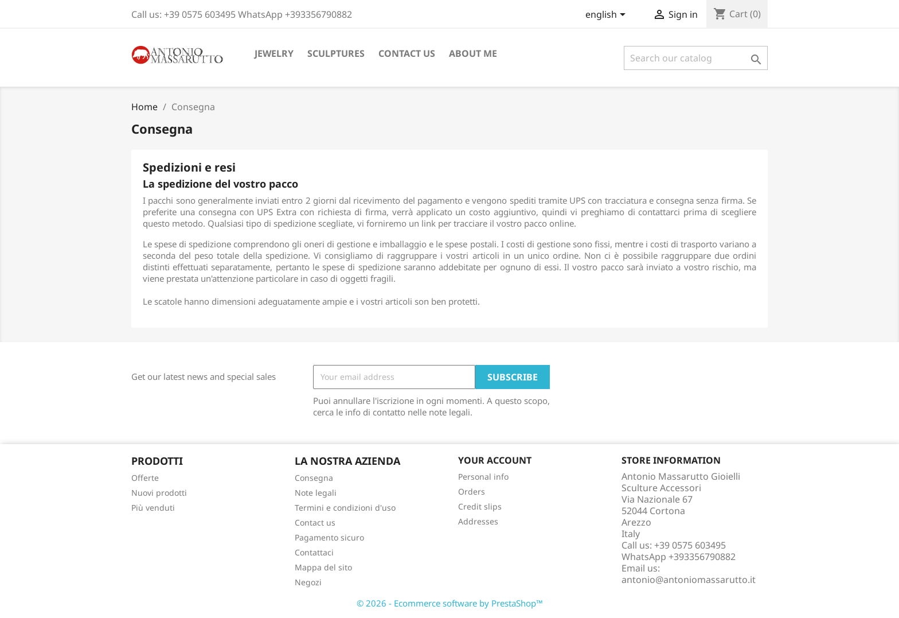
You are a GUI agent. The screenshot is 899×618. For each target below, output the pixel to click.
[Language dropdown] (607, 15)
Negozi (308, 582)
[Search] (696, 58)
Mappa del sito (323, 567)
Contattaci (314, 552)
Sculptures (336, 53)
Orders (471, 491)
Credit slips (480, 506)
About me (473, 53)
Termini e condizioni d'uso (345, 507)
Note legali (316, 492)
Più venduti (153, 507)
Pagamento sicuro (329, 537)
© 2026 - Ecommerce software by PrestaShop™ (450, 603)
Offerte (145, 477)
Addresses (478, 521)
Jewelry (274, 53)
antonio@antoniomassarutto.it (689, 579)
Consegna (314, 477)
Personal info (483, 476)
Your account (494, 460)
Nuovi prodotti (159, 492)
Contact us (406, 53)
